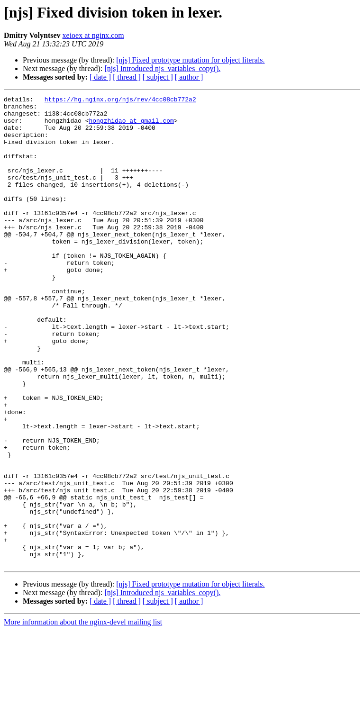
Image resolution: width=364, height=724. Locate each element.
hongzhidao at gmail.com (131, 126)
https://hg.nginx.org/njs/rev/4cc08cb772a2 (120, 100)
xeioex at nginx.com (93, 35)
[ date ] (100, 77)
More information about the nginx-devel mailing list (83, 716)
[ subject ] (158, 77)
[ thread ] (127, 77)
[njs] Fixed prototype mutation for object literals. (190, 60)
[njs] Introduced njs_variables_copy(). (162, 68)
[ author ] (189, 77)
